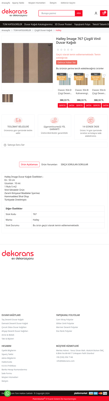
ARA (79, 13)
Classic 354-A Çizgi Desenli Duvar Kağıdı (99, 92)
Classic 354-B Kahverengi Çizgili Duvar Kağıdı (81, 92)
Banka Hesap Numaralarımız (14, 369)
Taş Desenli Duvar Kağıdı (13, 319)
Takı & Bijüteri (8, 338)
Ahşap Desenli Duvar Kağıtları (15, 331)
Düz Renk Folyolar (64, 331)
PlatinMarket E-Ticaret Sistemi (46, 399)
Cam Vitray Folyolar (64, 319)
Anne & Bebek (8, 335)
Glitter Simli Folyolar (65, 323)
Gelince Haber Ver (66, 62)
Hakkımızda (7, 362)
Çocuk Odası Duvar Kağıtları (14, 327)
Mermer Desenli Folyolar (67, 327)
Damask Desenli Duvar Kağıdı (15, 323)
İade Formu (7, 373)
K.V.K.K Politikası (9, 365)
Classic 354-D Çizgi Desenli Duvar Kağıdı (64, 92)
